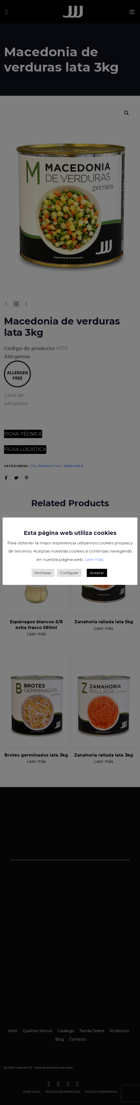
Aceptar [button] (97, 573)
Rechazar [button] (43, 573)
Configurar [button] (69, 573)
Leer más (94, 559)
